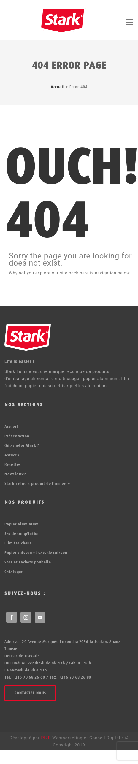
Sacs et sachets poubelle (27, 562)
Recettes (12, 464)
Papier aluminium (21, 524)
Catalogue (13, 571)
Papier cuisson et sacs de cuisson (35, 552)
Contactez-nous (30, 693)
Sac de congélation (22, 533)
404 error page (69, 65)
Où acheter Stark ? (21, 445)
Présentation (16, 436)
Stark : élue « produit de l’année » (37, 483)
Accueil (58, 87)
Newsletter (15, 474)
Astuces (11, 455)
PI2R (46, 738)
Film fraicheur (17, 543)
